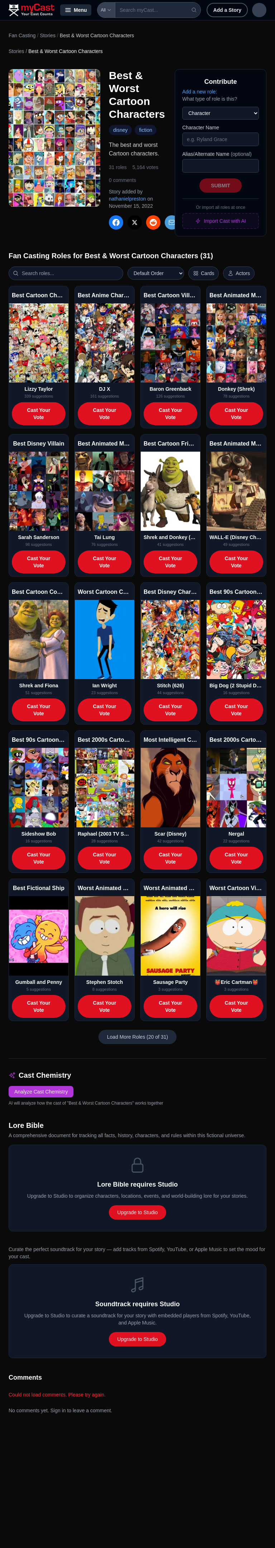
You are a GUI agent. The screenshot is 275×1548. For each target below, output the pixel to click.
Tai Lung (104, 537)
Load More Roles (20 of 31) (137, 1037)
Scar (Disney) (170, 834)
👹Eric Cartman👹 (236, 982)
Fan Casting (22, 35)
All (106, 10)
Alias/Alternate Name (217, 154)
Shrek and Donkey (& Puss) (170, 537)
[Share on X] (134, 222)
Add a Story (222, 10)
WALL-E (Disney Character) (236, 537)
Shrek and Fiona (38, 685)
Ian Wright (104, 685)
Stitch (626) (170, 685)
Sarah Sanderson (38, 537)
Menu (75, 10)
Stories (48, 35)
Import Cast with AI (220, 221)
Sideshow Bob (38, 834)
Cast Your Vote (38, 413)
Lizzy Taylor (38, 389)
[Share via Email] (172, 222)
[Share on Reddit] (153, 222)
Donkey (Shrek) (236, 389)
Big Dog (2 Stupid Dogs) (236, 685)
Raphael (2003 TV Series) (104, 834)
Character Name (200, 127)
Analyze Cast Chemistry (41, 1092)
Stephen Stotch (104, 982)
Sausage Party (170, 982)
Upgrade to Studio (137, 1212)
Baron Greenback (171, 389)
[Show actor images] (239, 273)
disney (120, 130)
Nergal (236, 834)
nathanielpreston (127, 199)
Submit (220, 185)
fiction (145, 130)
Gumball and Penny (38, 982)
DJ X (104, 389)
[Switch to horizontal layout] (203, 273)
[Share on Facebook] (116, 222)
